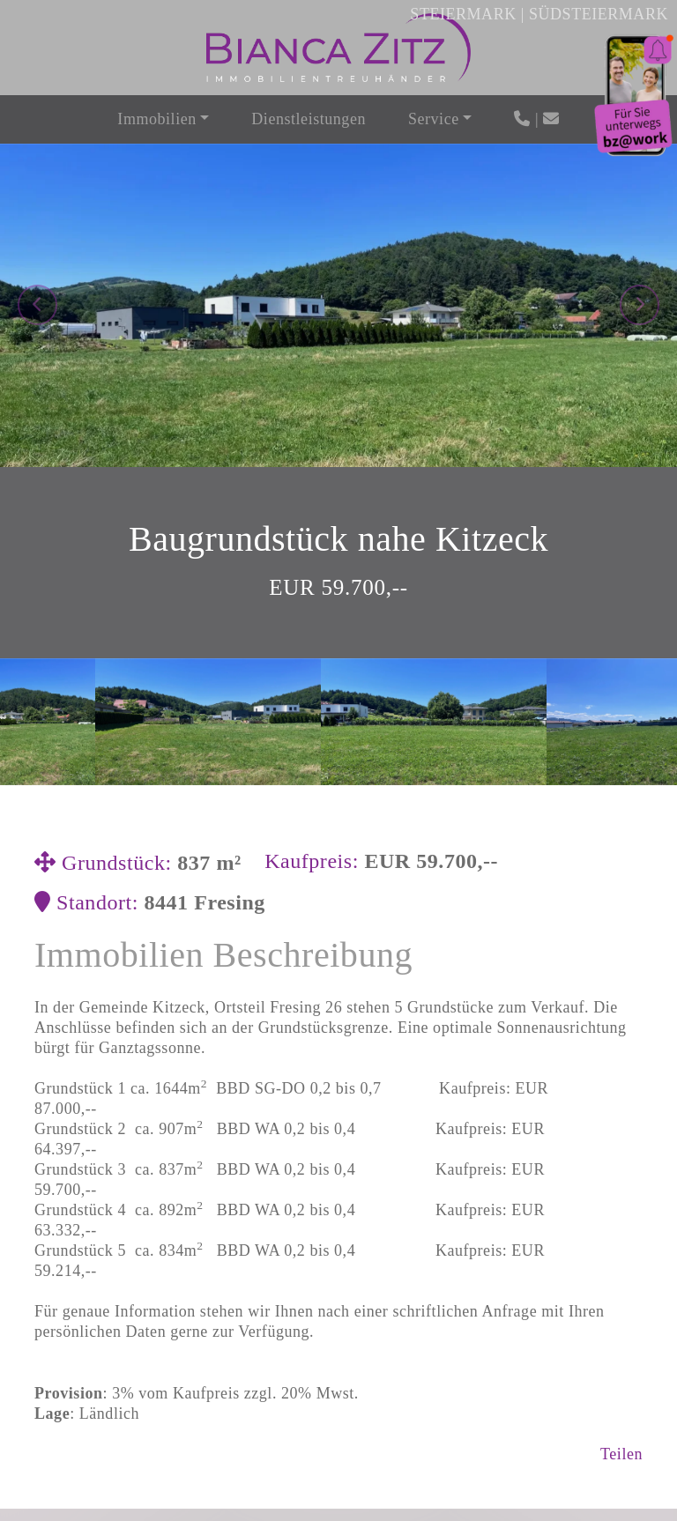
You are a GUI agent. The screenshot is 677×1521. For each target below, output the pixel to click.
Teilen (621, 1202)
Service (433, 119)
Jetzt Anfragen (339, 1462)
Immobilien (156, 119)
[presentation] (37, 179)
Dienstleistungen (308, 119)
